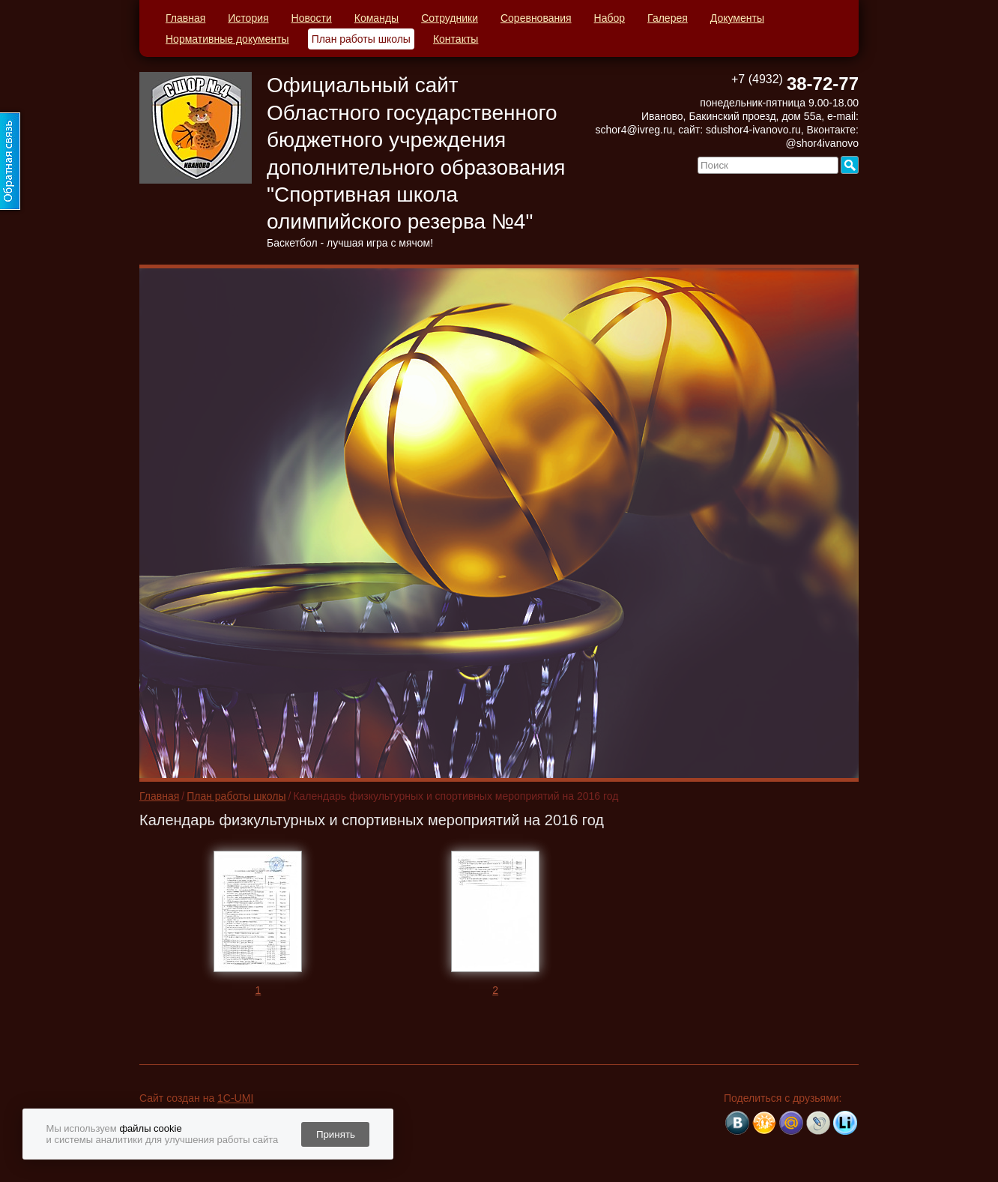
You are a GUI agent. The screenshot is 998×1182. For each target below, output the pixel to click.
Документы (737, 18)
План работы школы (361, 39)
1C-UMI (235, 1098)
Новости (311, 18)
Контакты (455, 39)
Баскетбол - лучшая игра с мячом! (350, 243)
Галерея (667, 18)
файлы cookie (150, 1128)
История (248, 18)
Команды (376, 18)
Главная (185, 18)
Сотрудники (449, 18)
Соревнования (536, 18)
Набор (610, 18)
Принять (335, 1134)
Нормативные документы (227, 39)
